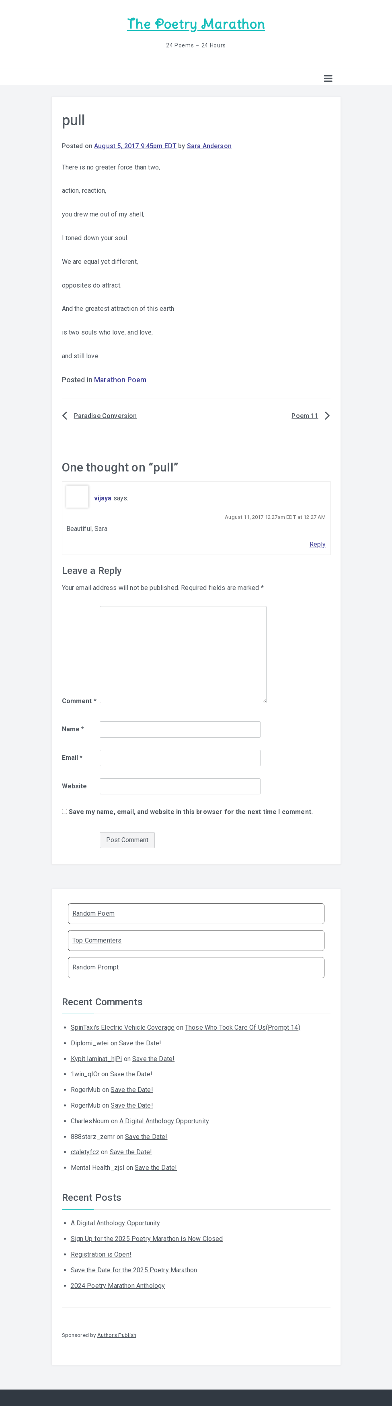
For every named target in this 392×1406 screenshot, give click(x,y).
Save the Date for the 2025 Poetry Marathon (134, 1270)
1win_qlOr (85, 1074)
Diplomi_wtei (90, 1043)
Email (72, 757)
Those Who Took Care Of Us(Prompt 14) (242, 1027)
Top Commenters (96, 940)
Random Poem (93, 913)
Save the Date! (140, 1043)
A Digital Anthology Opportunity (164, 1121)
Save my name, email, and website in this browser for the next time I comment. (191, 812)
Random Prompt (95, 967)
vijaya (103, 498)
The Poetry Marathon (196, 24)
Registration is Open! (101, 1254)
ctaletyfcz (85, 1152)
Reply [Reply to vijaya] (318, 544)
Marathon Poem (120, 380)
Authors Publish (116, 1335)
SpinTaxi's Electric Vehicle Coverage (123, 1027)
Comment (79, 701)
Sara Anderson (209, 146)
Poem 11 (304, 416)
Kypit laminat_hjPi (96, 1059)
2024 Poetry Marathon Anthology (118, 1286)
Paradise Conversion (105, 416)
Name (73, 729)
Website (74, 786)
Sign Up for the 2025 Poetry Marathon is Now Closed (147, 1239)
